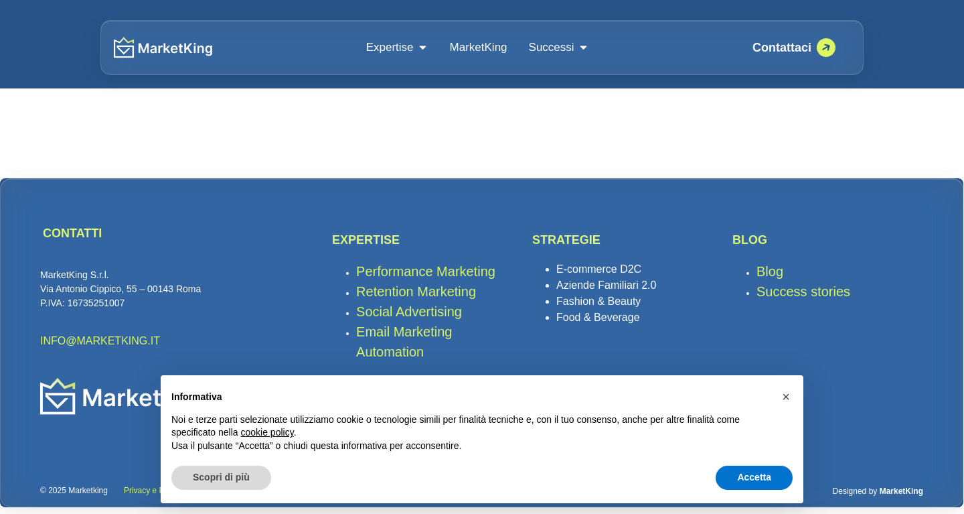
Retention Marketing (419, 297)
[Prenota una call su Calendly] (794, 47)
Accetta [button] (754, 477)
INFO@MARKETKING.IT (100, 347)
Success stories (803, 297)
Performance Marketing (425, 277)
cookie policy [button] (267, 432)
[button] (786, 396)
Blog (769, 277)
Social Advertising (410, 317)
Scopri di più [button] (221, 477)
